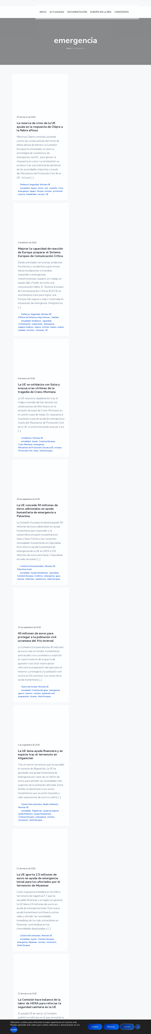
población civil (53, 556)
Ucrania (50, 562)
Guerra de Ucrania (55, 537)
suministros (22, 596)
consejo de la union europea (85, 832)
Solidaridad (23, 303)
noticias (28, 297)
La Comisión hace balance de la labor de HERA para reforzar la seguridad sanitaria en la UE (56, 654)
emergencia (22, 294)
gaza (31, 590)
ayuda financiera (84, 564)
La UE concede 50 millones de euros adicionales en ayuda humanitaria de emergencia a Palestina (26, 403)
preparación (52, 559)
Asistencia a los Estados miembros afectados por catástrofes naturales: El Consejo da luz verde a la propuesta (86, 658)
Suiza (79, 287)
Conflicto (21, 587)
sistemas (51, 345)
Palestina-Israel (24, 571)
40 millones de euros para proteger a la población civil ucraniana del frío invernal (56, 400)
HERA (61, 805)
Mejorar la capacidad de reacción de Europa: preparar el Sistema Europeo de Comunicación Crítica (56, 117)
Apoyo (20, 288)
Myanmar (21, 846)
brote (27, 288)
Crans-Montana (84, 266)
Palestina (29, 593)
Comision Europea (85, 262)
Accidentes (85, 250)
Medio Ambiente (85, 548)
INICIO (58, 951)
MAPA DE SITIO (107, 965)
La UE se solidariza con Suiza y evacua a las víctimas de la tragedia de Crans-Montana (85, 115)
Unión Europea (83, 290)
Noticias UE (23, 281)
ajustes (20, 1029)
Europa (21, 297)
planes (50, 339)
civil (32, 288)
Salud (61, 811)
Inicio (69, 48)
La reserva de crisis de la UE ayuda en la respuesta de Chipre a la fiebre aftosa (26, 118)
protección (22, 300)
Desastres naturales (82, 841)
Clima (82, 824)
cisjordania (22, 580)
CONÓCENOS (62, 973)
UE (26, 306)
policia (57, 339)
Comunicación (53, 323)
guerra (62, 550)
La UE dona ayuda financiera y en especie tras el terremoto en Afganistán (86, 398)
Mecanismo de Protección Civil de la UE (85, 275)
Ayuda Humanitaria (25, 577)
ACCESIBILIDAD (107, 962)
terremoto (90, 576)
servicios (59, 342)
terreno (20, 306)
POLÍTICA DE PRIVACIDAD (113, 955)
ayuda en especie (84, 561)
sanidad (50, 342)
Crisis (28, 291)
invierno (51, 553)
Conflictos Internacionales (24, 563)
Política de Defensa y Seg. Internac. (56, 306)
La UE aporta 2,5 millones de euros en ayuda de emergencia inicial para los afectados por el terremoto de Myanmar (26, 660)
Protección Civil (84, 284)
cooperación (52, 326)
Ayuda (80, 259)
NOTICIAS (60, 955)
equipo (32, 294)
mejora (50, 336)
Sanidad (51, 310)
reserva (31, 300)
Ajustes (125, 1025)
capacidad (51, 320)
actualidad (24, 285)
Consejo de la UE (84, 827)
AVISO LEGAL (106, 951)
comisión (21, 291)
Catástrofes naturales (82, 544)
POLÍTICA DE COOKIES (111, 958)
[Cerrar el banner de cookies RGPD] (137, 1025)
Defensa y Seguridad (21, 277)
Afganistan (82, 558)
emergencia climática (82, 851)
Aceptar (89, 1025)
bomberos (51, 317)
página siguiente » (60, 872)
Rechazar (107, 1025)
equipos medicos (54, 333)
